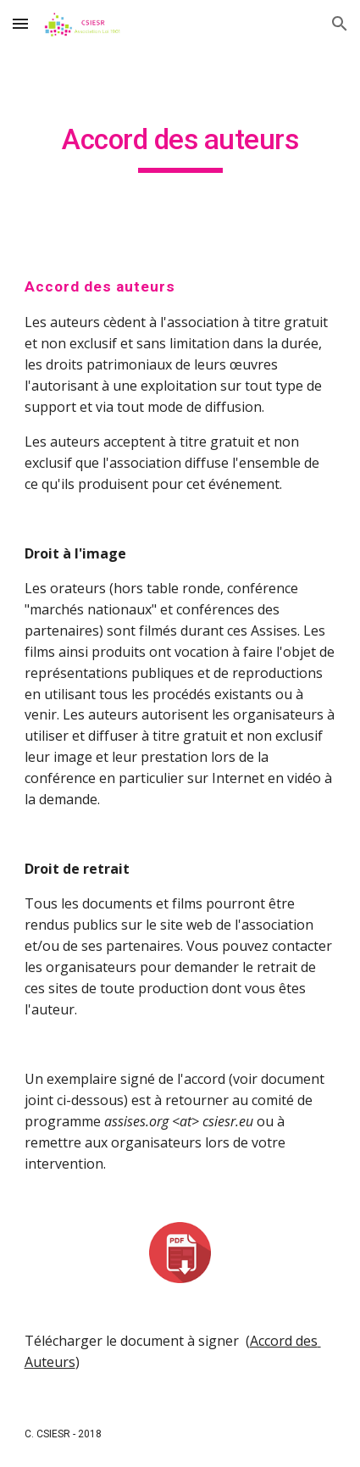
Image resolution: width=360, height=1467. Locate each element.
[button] (20, 23)
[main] (180, 147)
